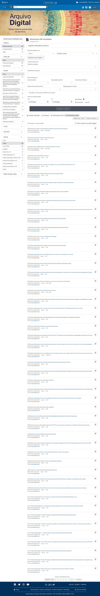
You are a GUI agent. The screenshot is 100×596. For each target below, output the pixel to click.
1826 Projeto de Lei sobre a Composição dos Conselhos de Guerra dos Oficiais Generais (47, 128)
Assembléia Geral (13, 66)
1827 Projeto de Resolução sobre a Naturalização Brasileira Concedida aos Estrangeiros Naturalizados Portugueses (53, 317)
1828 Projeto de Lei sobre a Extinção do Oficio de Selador (40, 407)
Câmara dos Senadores (13, 63)
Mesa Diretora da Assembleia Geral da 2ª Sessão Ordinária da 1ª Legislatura (13, 89)
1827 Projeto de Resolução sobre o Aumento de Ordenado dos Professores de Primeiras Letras (49, 263)
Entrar (94, 7)
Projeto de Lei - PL (13, 152)
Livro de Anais (13, 146)
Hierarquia (45, 115)
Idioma (6, 43)
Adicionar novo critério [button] (35, 57)
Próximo (78, 579)
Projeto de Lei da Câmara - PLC (13, 161)
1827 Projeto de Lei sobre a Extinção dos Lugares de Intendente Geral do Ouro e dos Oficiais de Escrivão (51, 200)
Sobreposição (80, 102)
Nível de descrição (10, 174)
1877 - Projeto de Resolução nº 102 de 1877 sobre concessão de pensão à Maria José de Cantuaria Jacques (51, 515)
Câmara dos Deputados (13, 77)
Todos (4, 60)
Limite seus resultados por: (13, 39)
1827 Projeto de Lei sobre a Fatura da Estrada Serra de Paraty (41, 290)
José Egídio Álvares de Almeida (13, 107)
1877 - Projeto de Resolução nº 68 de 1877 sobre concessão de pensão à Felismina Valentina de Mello (50, 568)
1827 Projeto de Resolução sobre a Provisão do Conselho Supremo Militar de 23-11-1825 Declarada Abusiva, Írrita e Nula (55, 308)
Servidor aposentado (57, 589)
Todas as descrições (50, 92)
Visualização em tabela (72, 115)
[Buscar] (39, 53)
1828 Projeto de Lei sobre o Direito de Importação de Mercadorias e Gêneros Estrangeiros (48, 452)
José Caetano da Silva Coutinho (13, 94)
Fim (52, 99)
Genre (6, 137)
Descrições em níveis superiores (36, 92)
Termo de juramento (13, 164)
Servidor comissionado (45, 589)
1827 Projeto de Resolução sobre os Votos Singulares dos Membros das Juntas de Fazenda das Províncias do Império (54, 398)
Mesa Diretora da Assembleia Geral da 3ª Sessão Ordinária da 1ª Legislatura (13, 103)
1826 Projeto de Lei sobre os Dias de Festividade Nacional (40, 137)
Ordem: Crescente (92, 118)
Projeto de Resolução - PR (13, 155)
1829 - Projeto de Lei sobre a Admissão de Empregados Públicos (42, 470)
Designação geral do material (70, 86)
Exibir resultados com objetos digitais (85, 123)
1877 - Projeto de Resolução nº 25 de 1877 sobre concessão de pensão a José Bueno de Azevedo (49, 550)
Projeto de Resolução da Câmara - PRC (13, 158)
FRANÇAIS (83, 584)
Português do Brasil (13, 49)
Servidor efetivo (34, 589)
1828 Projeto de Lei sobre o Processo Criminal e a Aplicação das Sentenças (44, 461)
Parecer (13, 169)
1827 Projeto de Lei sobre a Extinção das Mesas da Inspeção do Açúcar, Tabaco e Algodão (47, 191)
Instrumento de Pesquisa (81, 80)
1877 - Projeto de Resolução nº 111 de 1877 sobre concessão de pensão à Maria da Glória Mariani (49, 533)
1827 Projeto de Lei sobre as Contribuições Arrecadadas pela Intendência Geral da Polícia (47, 227)
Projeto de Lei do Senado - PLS (13, 167)
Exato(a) (87, 102)
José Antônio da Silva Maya (13, 110)
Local (5, 126)
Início (29, 99)
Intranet (16, 589)
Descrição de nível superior (34, 70)
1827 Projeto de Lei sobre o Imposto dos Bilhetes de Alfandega (41, 236)
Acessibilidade (83, 2)
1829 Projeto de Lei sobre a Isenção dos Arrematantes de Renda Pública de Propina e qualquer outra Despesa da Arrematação (56, 479)
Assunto (6, 132)
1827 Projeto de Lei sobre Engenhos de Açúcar (38, 155)
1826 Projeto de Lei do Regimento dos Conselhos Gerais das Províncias (43, 146)
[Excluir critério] (96, 53)
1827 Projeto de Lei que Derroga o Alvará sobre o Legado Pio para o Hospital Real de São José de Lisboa (51, 164)
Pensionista (66, 589)
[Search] (29, 7)
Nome (6, 71)
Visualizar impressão (33, 115)
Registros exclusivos (13, 46)
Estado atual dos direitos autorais (35, 86)
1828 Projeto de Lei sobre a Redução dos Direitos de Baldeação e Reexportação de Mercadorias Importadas (52, 416)
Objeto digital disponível (57, 80)
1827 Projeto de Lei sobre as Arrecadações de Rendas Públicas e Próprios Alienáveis (46, 218)
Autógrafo (13, 149)
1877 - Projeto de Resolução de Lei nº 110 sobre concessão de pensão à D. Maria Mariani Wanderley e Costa (52, 497)
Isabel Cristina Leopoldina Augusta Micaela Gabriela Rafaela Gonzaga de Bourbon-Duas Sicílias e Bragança (13, 98)
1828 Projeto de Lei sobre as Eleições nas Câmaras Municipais (41, 434)
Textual (13, 143)
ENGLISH (71, 584)
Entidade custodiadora (33, 64)
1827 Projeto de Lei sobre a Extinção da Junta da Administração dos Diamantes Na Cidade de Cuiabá (50, 182)
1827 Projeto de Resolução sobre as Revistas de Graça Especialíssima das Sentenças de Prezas (48, 362)
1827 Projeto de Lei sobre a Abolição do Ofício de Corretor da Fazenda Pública (45, 173)
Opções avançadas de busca (38, 46)
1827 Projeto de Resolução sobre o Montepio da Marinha (40, 380)
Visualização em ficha (57, 115)
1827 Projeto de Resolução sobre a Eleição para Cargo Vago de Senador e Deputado (46, 245)
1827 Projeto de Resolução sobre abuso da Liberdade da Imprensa (42, 326)
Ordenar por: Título (79, 118)
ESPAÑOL (77, 584)
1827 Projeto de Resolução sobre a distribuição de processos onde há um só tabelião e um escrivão (50, 254)
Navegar (4, 7)
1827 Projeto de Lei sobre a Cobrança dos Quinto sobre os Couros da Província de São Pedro (48, 281)
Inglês (13, 52)
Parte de (7, 57)
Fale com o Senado (94, 2)
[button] (77, 2)
